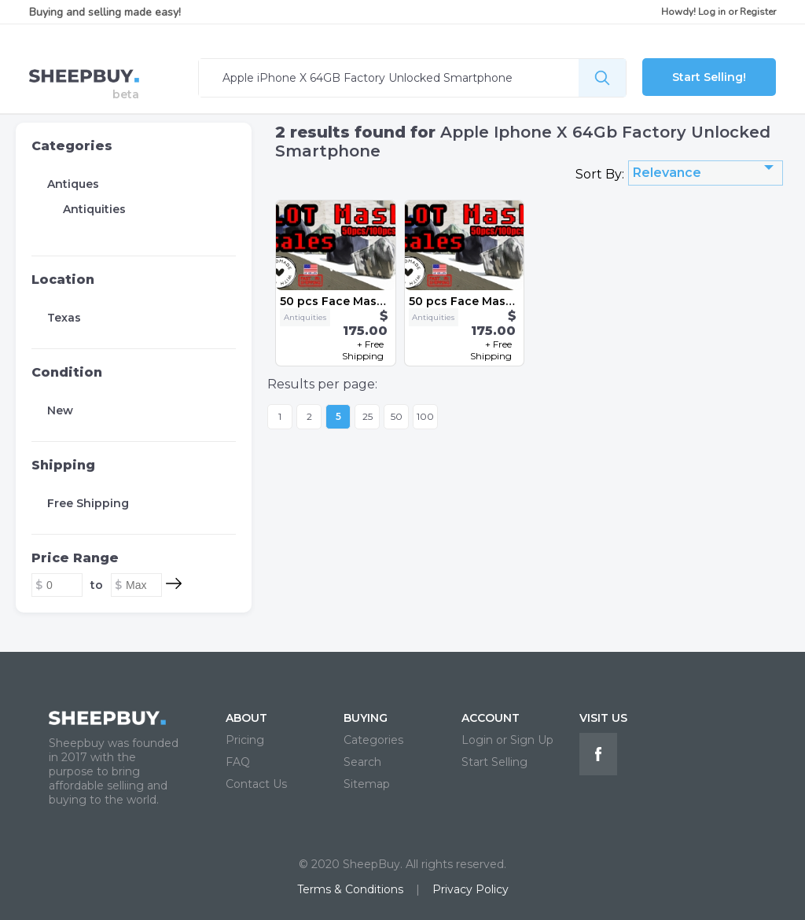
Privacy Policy (470, 889)
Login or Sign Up (507, 740)
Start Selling (494, 762)
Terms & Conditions (350, 889)
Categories (71, 145)
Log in (712, 12)
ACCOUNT (490, 718)
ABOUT (246, 718)
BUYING (366, 718)
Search (362, 762)
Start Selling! (709, 77)
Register (758, 12)
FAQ (238, 762)
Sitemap (367, 784)
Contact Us (256, 784)
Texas (64, 318)
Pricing (245, 740)
